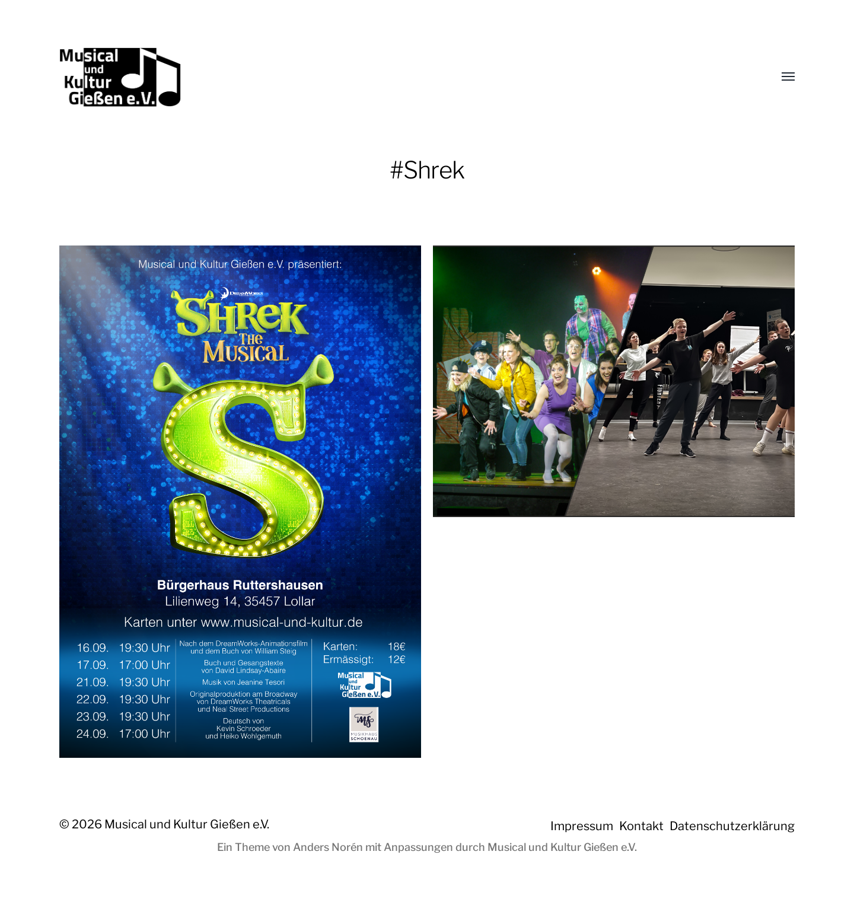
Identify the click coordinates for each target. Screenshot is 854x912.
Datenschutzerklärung (732, 826)
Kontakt (641, 826)
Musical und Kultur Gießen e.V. (186, 824)
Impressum (581, 826)
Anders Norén (328, 847)
